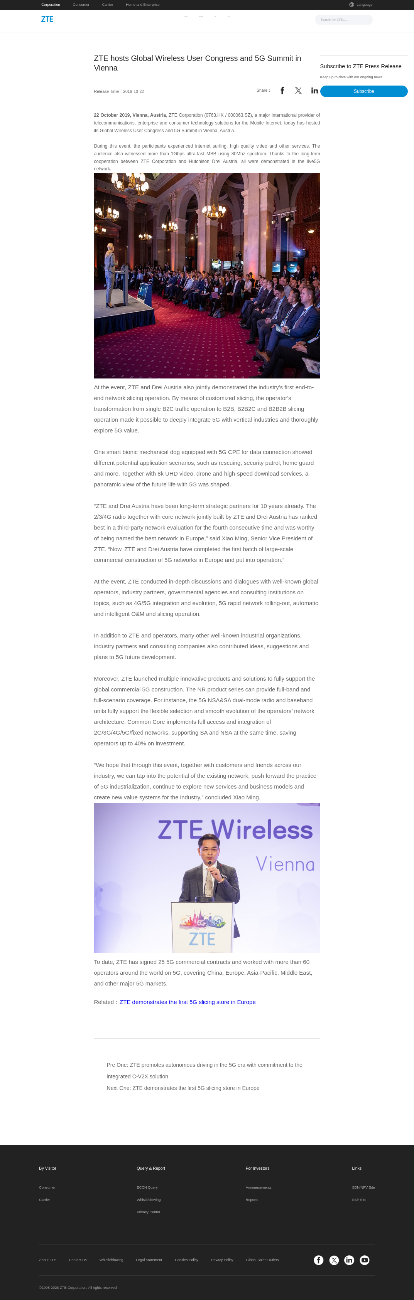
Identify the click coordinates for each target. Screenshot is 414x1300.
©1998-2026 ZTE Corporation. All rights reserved (78, 1288)
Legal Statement (149, 1260)
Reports (252, 1200)
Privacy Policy (222, 1260)
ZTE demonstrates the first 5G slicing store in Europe (188, 1002)
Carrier (107, 5)
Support (240, 19)
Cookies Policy (186, 1260)
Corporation (50, 5)
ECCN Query (147, 1187)
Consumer (81, 5)
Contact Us (78, 1260)
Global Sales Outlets (262, 1260)
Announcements (259, 1187)
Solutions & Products (199, 19)
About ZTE (47, 1260)
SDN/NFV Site (363, 1187)
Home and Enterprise (143, 5)
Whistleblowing (149, 1200)
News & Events (150, 19)
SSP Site (359, 1200)
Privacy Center (149, 1212)
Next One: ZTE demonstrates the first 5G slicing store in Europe (183, 1088)
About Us (269, 19)
